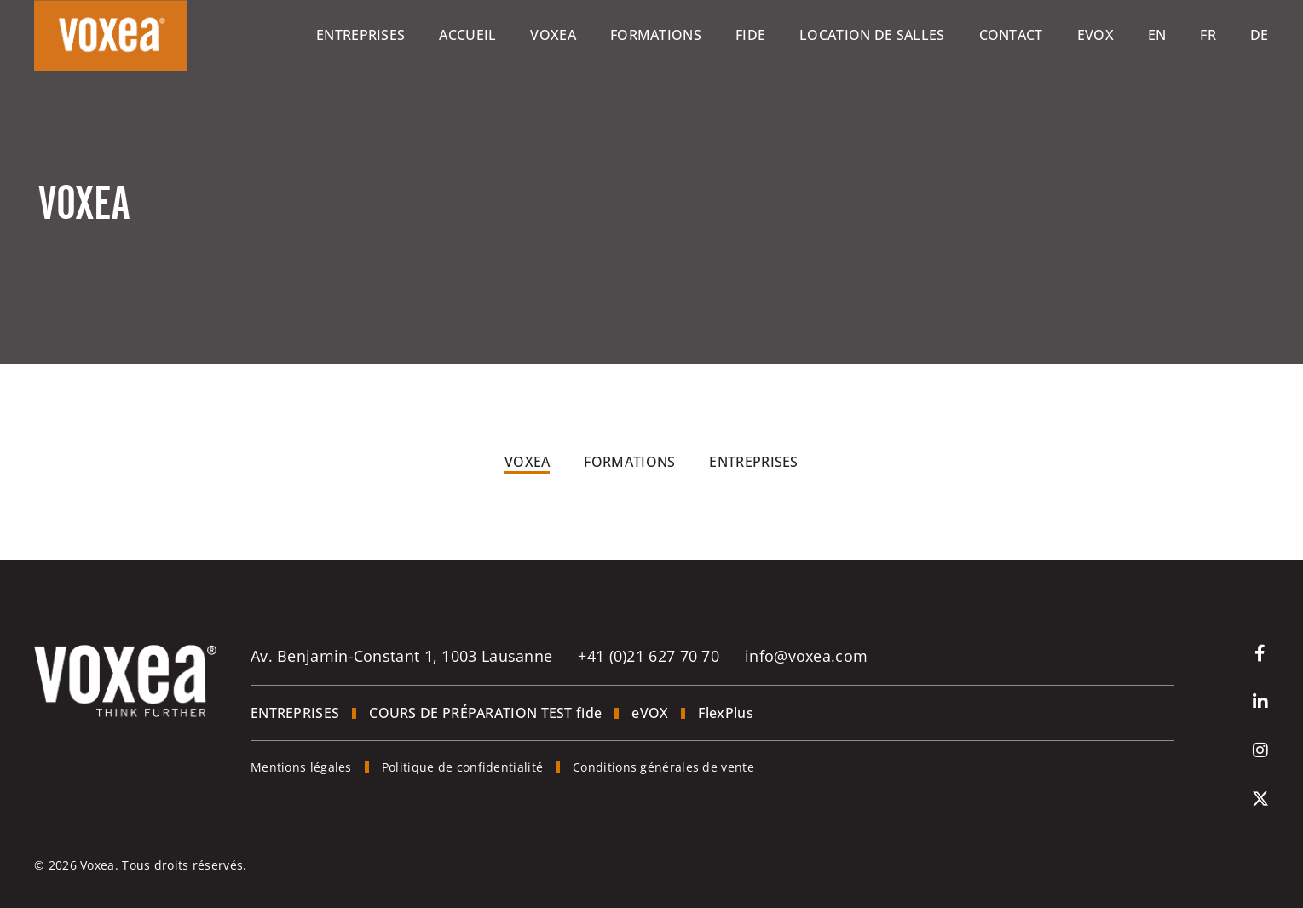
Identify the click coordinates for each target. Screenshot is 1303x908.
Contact (1011, 35)
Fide (750, 35)
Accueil (467, 35)
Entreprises (360, 35)
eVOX (1095, 35)
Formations (655, 35)
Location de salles (871, 35)
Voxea (553, 35)
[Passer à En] (1157, 35)
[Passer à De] (1259, 35)
